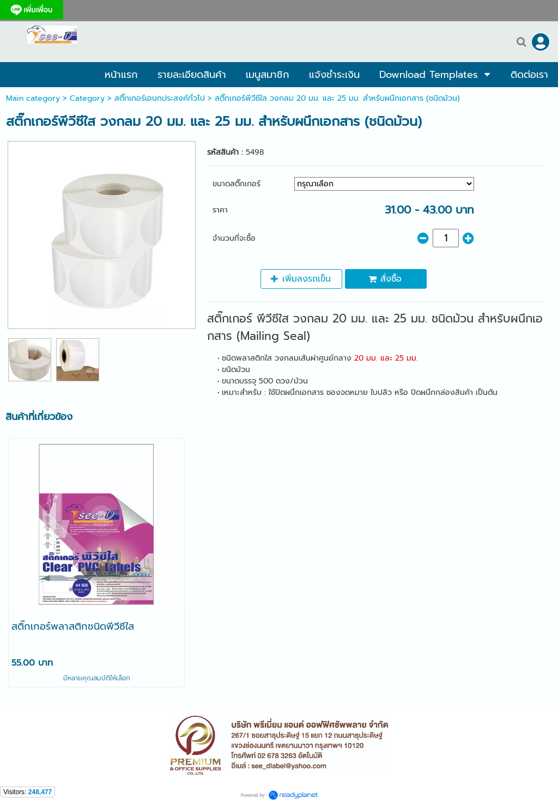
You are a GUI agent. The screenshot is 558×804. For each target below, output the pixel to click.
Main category (33, 98)
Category (87, 98)
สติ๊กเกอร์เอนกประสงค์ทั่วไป (159, 98)
